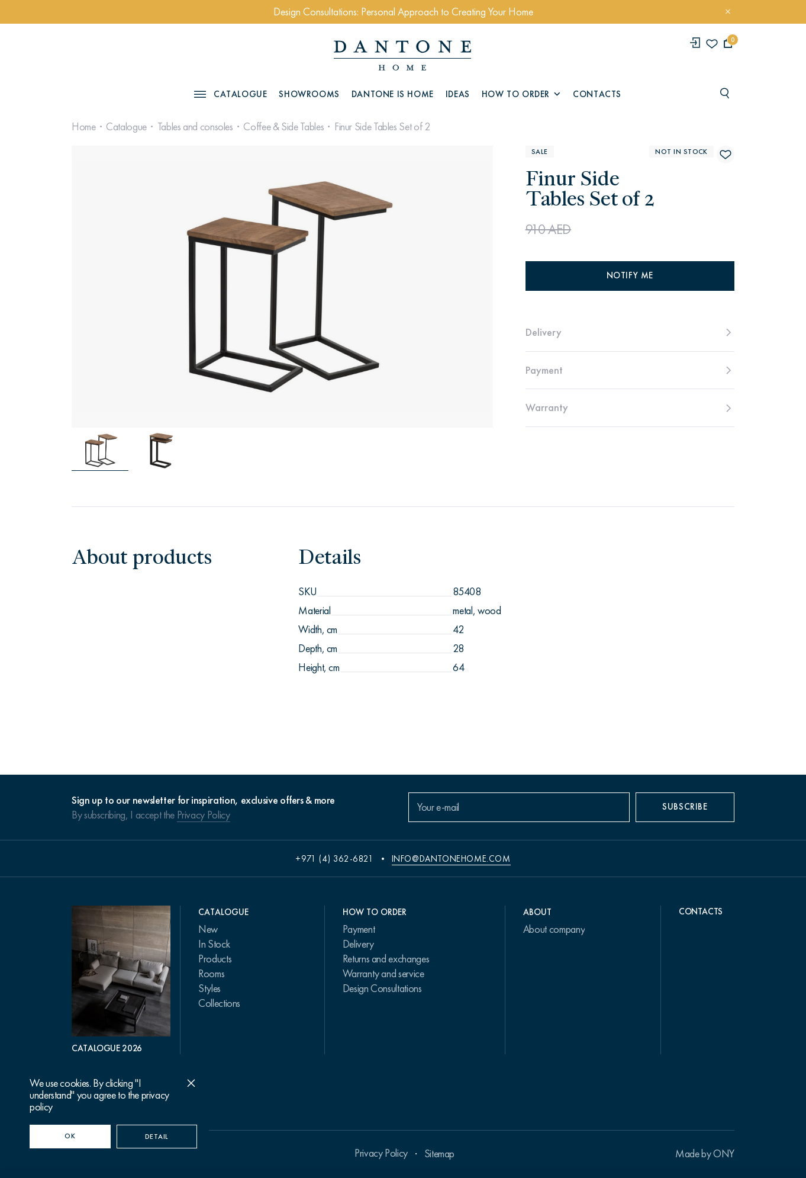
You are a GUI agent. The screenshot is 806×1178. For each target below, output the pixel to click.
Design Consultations (382, 988)
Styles (209, 988)
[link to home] (402, 55)
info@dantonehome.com (451, 858)
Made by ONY (704, 1154)
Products (214, 959)
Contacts (597, 94)
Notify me (630, 275)
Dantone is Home (393, 94)
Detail (157, 1136)
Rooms (211, 974)
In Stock (214, 944)
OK (70, 1136)
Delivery (358, 944)
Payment (359, 929)
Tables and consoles (195, 126)
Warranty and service (383, 974)
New (208, 929)
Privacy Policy (203, 814)
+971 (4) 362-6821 (334, 858)
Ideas (458, 94)
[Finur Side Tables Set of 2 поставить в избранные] (725, 154)
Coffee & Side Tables (283, 126)
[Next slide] (428, 286)
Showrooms (309, 94)
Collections (219, 1003)
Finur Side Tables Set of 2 (382, 126)
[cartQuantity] (728, 43)
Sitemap (439, 1154)
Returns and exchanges (386, 959)
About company (554, 929)
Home (84, 126)
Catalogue (126, 126)
